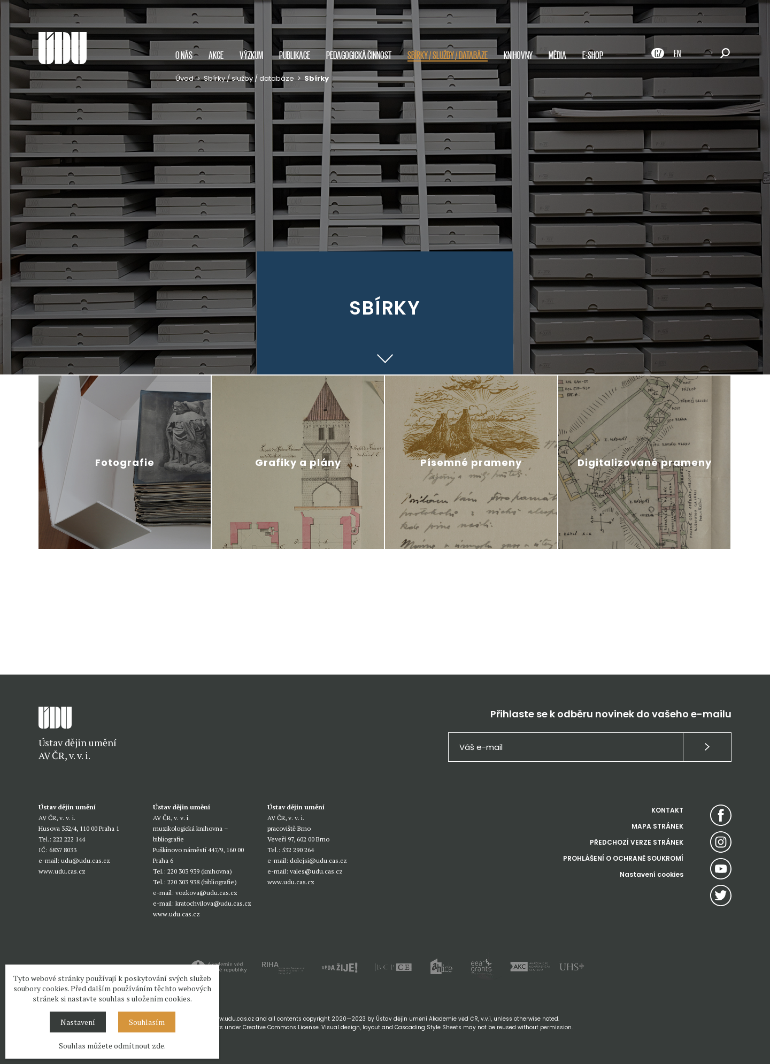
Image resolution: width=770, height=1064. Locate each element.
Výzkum (251, 55)
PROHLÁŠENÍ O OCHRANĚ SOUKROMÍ (623, 858)
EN (677, 53)
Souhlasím (147, 1022)
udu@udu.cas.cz (85, 860)
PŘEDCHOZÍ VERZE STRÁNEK (636, 842)
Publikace (294, 55)
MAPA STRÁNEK (657, 826)
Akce (216, 55)
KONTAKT (667, 810)
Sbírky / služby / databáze (447, 55)
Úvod (184, 78)
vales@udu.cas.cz (316, 871)
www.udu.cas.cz (62, 871)
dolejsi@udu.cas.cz (318, 860)
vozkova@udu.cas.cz (206, 893)
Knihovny (518, 55)
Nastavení (77, 1022)
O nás (183, 55)
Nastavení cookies (651, 874)
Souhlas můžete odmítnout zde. (112, 1045)
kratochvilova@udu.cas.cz (213, 903)
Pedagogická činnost (358, 55)
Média (557, 55)
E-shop (592, 55)
